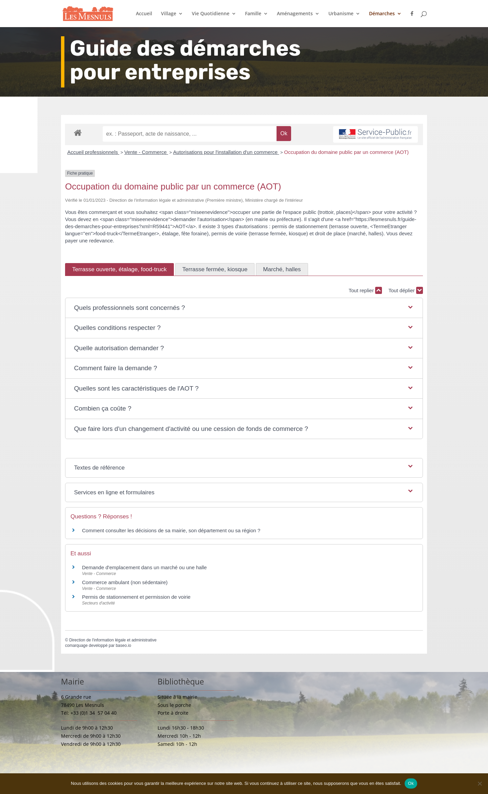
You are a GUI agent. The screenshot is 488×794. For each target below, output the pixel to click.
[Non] (479, 783)
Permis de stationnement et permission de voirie (136, 597)
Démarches (382, 14)
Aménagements (295, 14)
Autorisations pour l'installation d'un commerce (226, 152)
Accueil (144, 14)
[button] (244, 308)
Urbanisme (340, 14)
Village (168, 14)
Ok (411, 783)
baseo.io (123, 645)
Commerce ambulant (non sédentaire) (125, 582)
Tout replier (365, 290)
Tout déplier (405, 290)
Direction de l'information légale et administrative (113, 640)
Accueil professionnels (93, 152)
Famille (253, 14)
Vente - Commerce (146, 152)
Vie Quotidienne (210, 14)
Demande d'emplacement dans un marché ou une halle (144, 567)
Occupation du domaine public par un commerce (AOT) (346, 152)
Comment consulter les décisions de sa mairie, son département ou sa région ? (171, 530)
